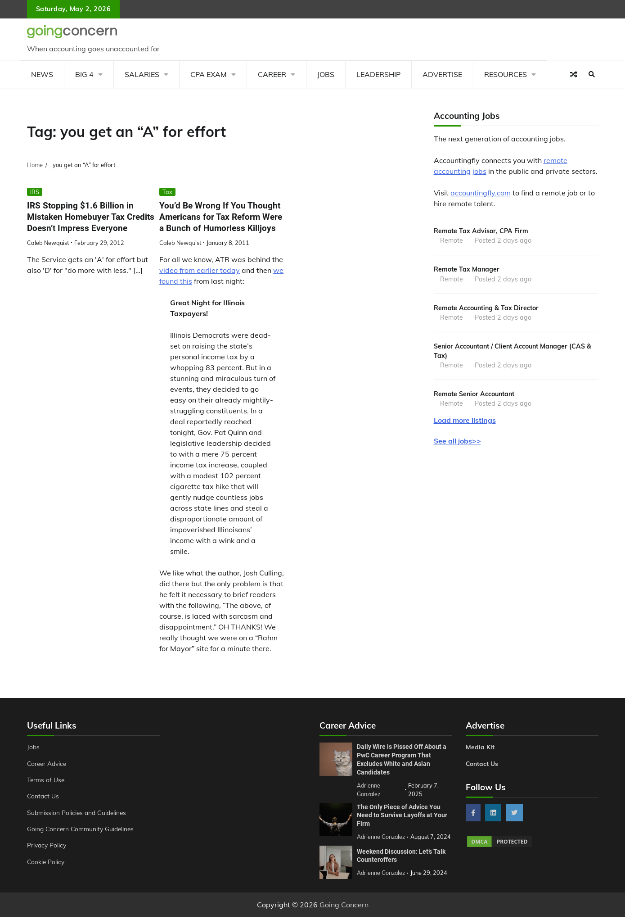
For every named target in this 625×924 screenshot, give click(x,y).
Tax (167, 191)
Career (272, 74)
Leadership (378, 74)
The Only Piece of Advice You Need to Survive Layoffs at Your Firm (402, 814)
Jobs (325, 74)
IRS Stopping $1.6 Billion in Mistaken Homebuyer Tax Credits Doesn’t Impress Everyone (90, 216)
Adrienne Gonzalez (382, 880)
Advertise (442, 74)
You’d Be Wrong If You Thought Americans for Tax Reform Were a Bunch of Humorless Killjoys (220, 216)
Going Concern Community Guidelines (82, 829)
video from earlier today (199, 270)
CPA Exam (208, 74)
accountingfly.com (480, 192)
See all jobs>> (457, 443)
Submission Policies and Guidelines (78, 813)
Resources (505, 74)
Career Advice (48, 764)
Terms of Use (46, 780)
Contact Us (43, 796)
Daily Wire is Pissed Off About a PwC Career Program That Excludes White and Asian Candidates (401, 759)
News (42, 74)
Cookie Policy (46, 862)
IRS (34, 191)
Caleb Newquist (48, 242)
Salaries (142, 74)
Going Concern (344, 911)
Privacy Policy (47, 845)
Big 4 (84, 74)
